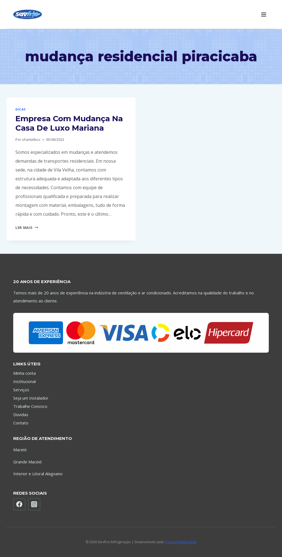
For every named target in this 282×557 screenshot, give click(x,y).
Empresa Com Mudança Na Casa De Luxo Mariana (69, 123)
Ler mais (26, 227)
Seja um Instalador (30, 398)
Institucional (24, 381)
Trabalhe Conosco (30, 406)
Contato (20, 423)
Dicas (20, 109)
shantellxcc (31, 139)
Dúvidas (20, 414)
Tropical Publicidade (180, 542)
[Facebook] (19, 504)
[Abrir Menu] (263, 14)
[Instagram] (34, 504)
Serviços (21, 389)
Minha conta (24, 373)
